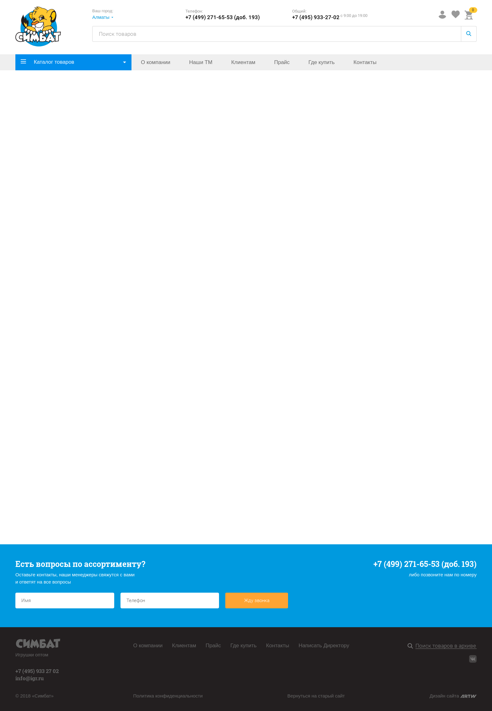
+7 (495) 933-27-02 (316, 17)
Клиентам (243, 62)
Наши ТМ (200, 62)
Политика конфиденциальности (168, 695)
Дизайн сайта (453, 695)
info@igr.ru (29, 678)
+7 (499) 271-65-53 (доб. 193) (222, 17)
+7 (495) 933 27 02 (37, 671)
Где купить (321, 62)
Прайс (282, 62)
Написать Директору (323, 646)
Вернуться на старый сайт (316, 695)
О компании (155, 62)
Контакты (365, 62)
